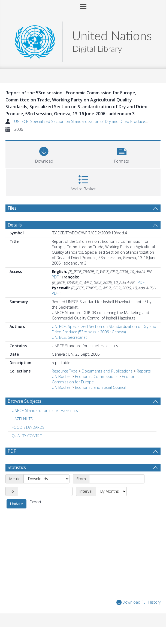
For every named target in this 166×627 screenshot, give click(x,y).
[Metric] (46, 478)
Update (16, 503)
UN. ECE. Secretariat (69, 337)
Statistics (17, 467)
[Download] (44, 154)
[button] (122, 154)
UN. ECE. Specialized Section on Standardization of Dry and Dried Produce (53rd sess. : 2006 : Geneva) (104, 329)
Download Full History (138, 602)
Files (12, 208)
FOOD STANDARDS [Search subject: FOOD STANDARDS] (28, 427)
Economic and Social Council (100, 387)
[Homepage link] (83, 40)
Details (15, 225)
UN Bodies (61, 376)
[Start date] (116, 478)
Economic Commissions (96, 376)
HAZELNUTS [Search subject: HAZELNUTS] (22, 418)
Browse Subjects (24, 401)
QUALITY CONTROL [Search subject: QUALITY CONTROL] (28, 435)
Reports (144, 371)
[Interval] (111, 491)
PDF (55, 277)
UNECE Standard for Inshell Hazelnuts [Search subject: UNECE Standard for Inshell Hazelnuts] (45, 410)
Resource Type (64, 371)
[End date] (45, 491)
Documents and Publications (107, 371)
